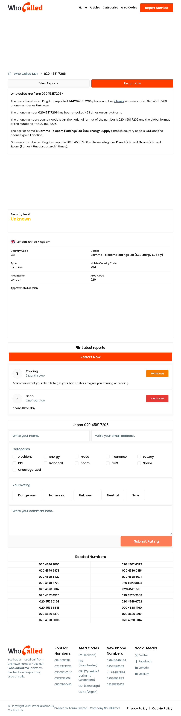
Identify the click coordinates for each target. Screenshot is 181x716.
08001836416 (62, 684)
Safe (135, 495)
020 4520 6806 (49, 620)
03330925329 (115, 684)
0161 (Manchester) (87, 663)
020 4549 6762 (132, 601)
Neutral (113, 495)
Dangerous (27, 495)
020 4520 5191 (131, 589)
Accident (25, 456)
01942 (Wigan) (88, 692)
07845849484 (116, 660)
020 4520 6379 (49, 614)
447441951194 (116, 672)
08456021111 (62, 660)
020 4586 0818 (132, 571)
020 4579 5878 (49, 571)
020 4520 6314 (132, 620)
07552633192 (115, 678)
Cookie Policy (162, 708)
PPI (20, 463)
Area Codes (129, 7)
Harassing (57, 495)
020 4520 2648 (131, 595)
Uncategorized (29, 469)
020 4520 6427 (49, 577)
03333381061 (62, 678)
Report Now (132, 83)
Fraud (85, 456)
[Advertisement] (88, 40)
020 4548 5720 (49, 583)
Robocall (56, 463)
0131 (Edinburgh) (89, 686)
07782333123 (62, 666)
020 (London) (87, 655)
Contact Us (15, 710)
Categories (110, 7)
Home (83, 7)
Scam (85, 463)
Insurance (119, 456)
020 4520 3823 (132, 583)
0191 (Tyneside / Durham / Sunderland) (88, 675)
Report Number (156, 7)
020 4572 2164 (49, 601)
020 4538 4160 (132, 608)
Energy (54, 456)
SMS (115, 463)
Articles (95, 7)
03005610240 (63, 672)
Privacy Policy (137, 708)
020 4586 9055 (49, 564)
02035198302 (115, 666)
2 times (119, 101)
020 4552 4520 (49, 595)
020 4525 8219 (132, 614)
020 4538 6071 (132, 577)
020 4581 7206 (55, 73)
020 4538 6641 (49, 608)
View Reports (48, 83)
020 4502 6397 (132, 564)
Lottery (148, 456)
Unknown (86, 495)
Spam (147, 463)
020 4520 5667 (49, 589)
